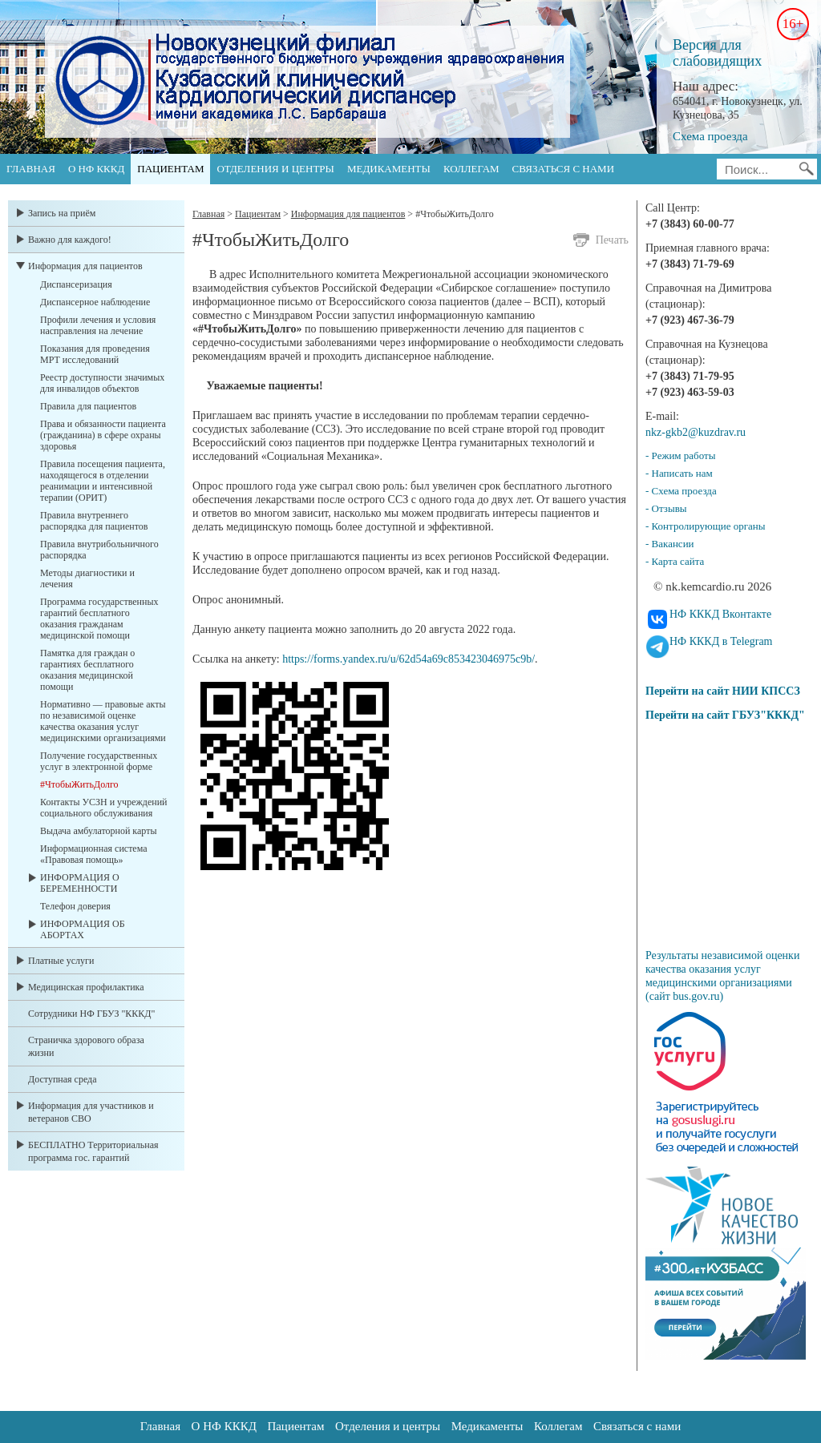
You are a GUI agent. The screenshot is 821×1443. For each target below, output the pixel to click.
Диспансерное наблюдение (95, 302)
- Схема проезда (681, 491)
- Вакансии (669, 544)
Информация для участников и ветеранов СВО (91, 1112)
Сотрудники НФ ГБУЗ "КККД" (91, 1013)
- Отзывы (666, 508)
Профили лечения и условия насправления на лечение (98, 325)
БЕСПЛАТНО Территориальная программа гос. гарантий (93, 1151)
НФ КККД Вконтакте (720, 614)
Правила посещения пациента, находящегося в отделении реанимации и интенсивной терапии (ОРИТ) (102, 480)
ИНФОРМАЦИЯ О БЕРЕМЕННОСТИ (79, 883)
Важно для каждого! (69, 239)
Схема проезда (710, 136)
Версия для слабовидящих (717, 53)
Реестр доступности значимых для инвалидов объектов (102, 383)
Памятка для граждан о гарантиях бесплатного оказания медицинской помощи (87, 669)
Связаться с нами (563, 169)
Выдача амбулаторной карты (98, 830)
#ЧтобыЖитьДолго (79, 784)
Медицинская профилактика (86, 987)
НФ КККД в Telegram (721, 641)
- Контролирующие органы (705, 526)
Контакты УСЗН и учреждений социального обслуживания (103, 807)
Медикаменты (389, 169)
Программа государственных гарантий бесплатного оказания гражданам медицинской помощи (99, 618)
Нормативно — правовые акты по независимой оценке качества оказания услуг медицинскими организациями (103, 721)
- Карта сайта (674, 561)
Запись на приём (61, 213)
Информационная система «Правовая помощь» (94, 854)
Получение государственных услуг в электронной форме (98, 761)
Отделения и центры (275, 169)
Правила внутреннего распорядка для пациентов (94, 521)
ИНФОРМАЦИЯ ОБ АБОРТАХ (82, 929)
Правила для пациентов (88, 406)
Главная (30, 169)
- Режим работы (680, 455)
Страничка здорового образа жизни (86, 1046)
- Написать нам (679, 473)
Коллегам (471, 169)
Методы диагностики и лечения (87, 578)
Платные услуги (61, 960)
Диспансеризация (76, 284)
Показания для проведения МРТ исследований (95, 354)
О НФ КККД (96, 169)
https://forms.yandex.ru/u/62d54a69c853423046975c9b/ (408, 659)
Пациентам (170, 169)
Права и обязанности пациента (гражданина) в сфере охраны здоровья (103, 435)
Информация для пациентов (85, 266)
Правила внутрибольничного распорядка (99, 549)
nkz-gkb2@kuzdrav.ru (695, 432)
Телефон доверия (75, 906)
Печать (612, 240)
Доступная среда (62, 1079)
